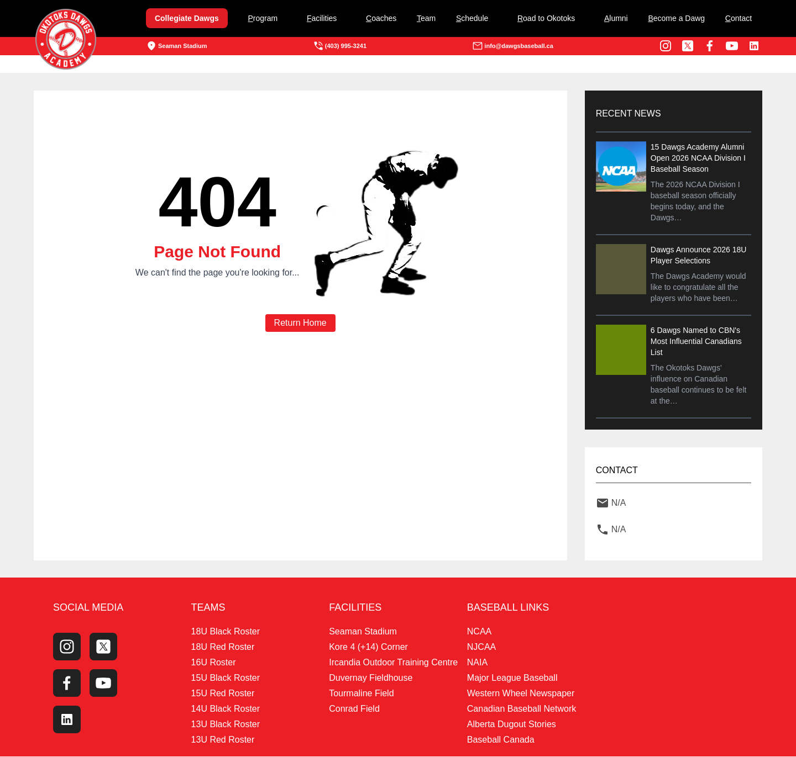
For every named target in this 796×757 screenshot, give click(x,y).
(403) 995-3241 (339, 45)
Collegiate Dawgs (187, 18)
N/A (617, 502)
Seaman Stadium (176, 45)
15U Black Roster (225, 678)
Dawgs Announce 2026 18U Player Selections (698, 255)
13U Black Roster (225, 724)
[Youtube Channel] (732, 45)
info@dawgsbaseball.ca (512, 45)
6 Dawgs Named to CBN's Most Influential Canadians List (695, 341)
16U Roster (213, 663)
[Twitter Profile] (687, 45)
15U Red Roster (223, 693)
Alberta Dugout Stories (511, 724)
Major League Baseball (512, 678)
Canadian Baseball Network (521, 709)
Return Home (300, 322)
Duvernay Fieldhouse (370, 678)
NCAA (479, 632)
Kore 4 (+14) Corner (368, 647)
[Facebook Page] (709, 45)
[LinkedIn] (754, 45)
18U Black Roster (225, 632)
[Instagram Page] (665, 45)
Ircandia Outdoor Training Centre (393, 663)
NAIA (477, 663)
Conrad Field (354, 709)
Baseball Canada (501, 740)
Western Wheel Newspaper (520, 693)
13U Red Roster (223, 740)
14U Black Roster (225, 709)
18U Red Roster (223, 647)
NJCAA (481, 647)
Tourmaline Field (361, 693)
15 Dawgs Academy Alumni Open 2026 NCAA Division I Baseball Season (697, 157)
